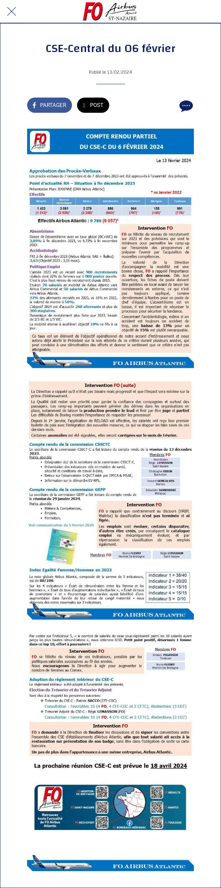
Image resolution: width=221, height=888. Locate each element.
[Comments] (185, 106)
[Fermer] (11, 11)
